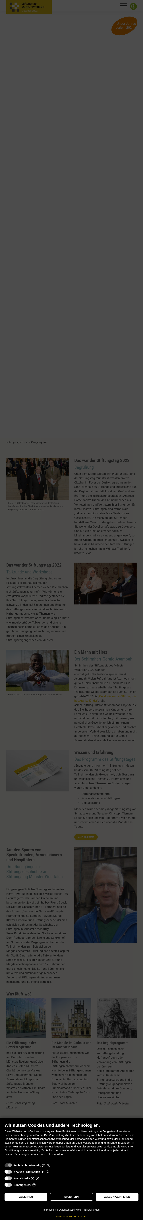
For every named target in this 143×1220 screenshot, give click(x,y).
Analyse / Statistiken (27, 1171)
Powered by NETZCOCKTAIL (71, 1216)
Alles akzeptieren (117, 1197)
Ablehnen (26, 1197)
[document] (71, 1142)
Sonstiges (20, 1184)
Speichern (71, 1197)
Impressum (49, 1209)
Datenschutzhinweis (70, 1209)
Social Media (22, 1178)
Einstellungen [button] (92, 1209)
